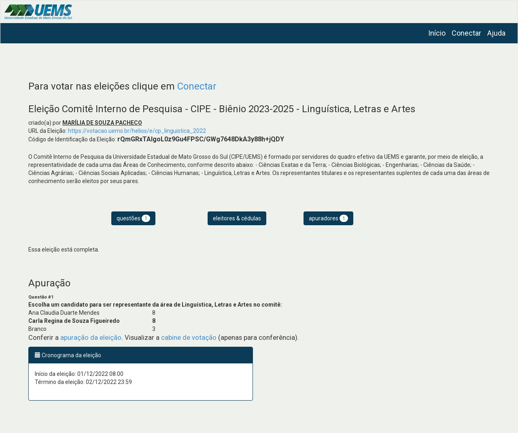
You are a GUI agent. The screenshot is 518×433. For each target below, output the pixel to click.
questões (133, 218)
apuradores (328, 218)
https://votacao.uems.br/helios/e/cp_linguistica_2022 (137, 131)
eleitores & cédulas (237, 218)
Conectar (466, 33)
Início (437, 33)
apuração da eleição (90, 337)
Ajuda (496, 33)
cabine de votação (189, 337)
